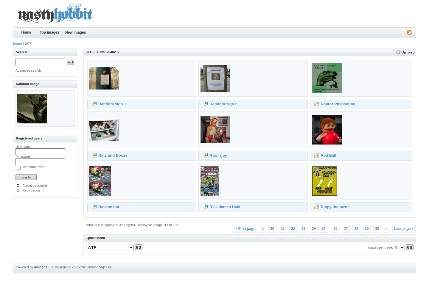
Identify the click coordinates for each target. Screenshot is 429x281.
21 (283, 229)
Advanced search (28, 70)
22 (293, 229)
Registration (31, 190)
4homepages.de (100, 267)
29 (367, 229)
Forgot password (34, 185)
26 (335, 229)
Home (26, 32)
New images (75, 32)
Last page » (404, 229)
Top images (49, 32)
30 (377, 229)
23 (303, 229)
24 (314, 229)
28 (356, 229)
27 (346, 229)
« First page (245, 229)
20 (272, 229)
